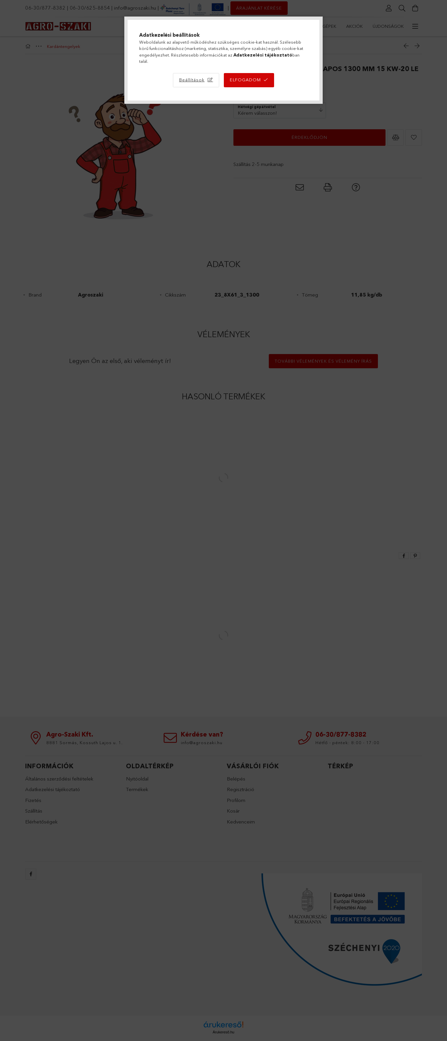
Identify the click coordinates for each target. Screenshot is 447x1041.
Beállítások (192, 79)
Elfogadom (245, 79)
